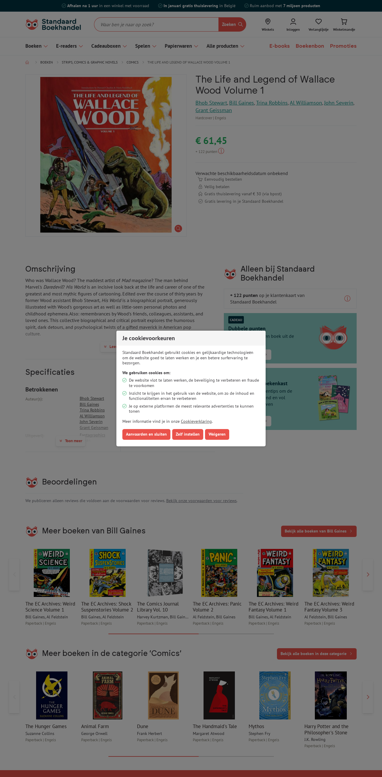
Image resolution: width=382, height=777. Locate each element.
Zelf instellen (188, 434)
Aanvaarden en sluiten (146, 434)
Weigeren (217, 434)
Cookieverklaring (196, 421)
